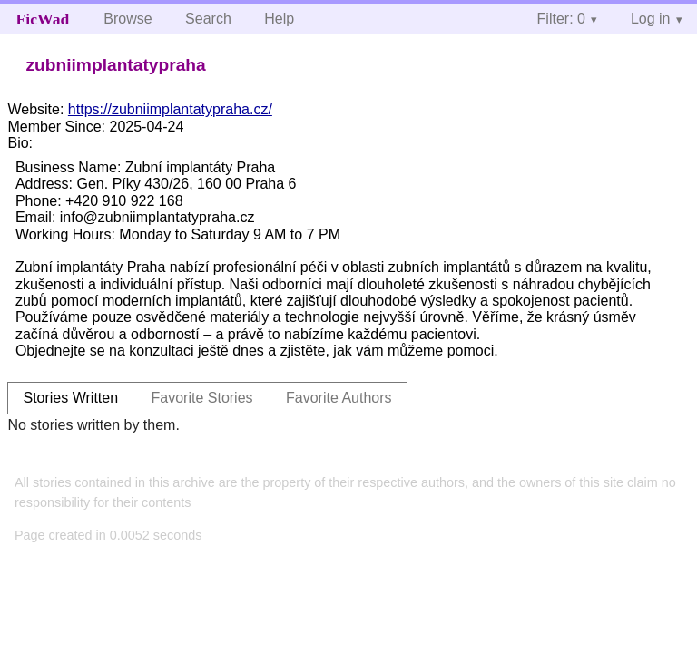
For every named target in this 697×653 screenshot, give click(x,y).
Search (208, 18)
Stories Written (70, 397)
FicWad (43, 19)
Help (279, 18)
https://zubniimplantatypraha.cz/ (170, 109)
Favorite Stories (202, 397)
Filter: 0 (561, 18)
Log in (651, 18)
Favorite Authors (339, 397)
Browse (127, 18)
